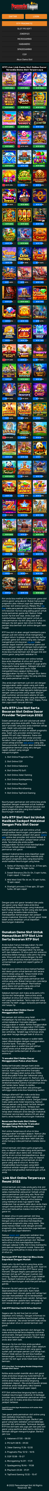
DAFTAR (13, 16)
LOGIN (36, 16)
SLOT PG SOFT (24, 28)
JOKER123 (24, 34)
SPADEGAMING (24, 49)
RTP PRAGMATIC (24, 23)
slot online (29, 743)
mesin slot (14, 1235)
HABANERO (24, 44)
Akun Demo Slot (24, 59)
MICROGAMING (25, 39)
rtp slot (31, 642)
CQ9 (24, 54)
